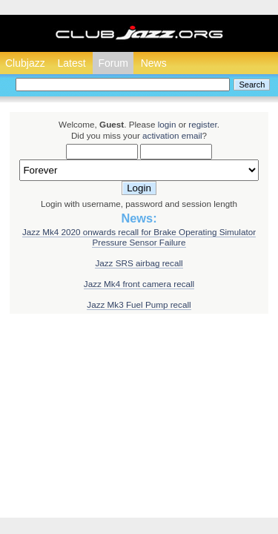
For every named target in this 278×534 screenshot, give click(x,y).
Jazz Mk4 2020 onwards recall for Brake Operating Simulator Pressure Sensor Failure (139, 237)
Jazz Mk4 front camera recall (139, 284)
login (167, 124)
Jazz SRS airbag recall (138, 263)
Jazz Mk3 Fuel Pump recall (139, 304)
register (202, 124)
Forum (113, 63)
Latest (71, 63)
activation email (172, 135)
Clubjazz (25, 63)
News (154, 63)
